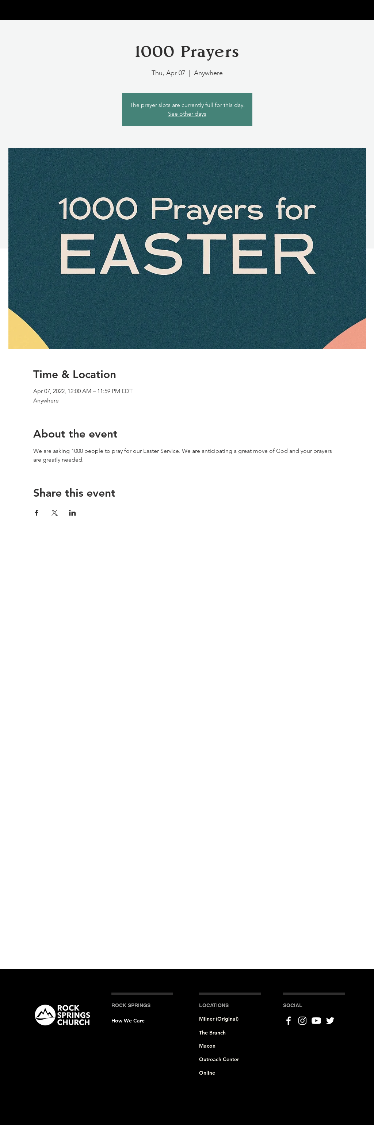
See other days (187, 113)
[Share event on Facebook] (36, 513)
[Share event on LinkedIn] (72, 513)
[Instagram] (302, 1020)
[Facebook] (288, 1020)
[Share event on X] (54, 513)
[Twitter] (330, 1020)
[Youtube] (316, 1020)
